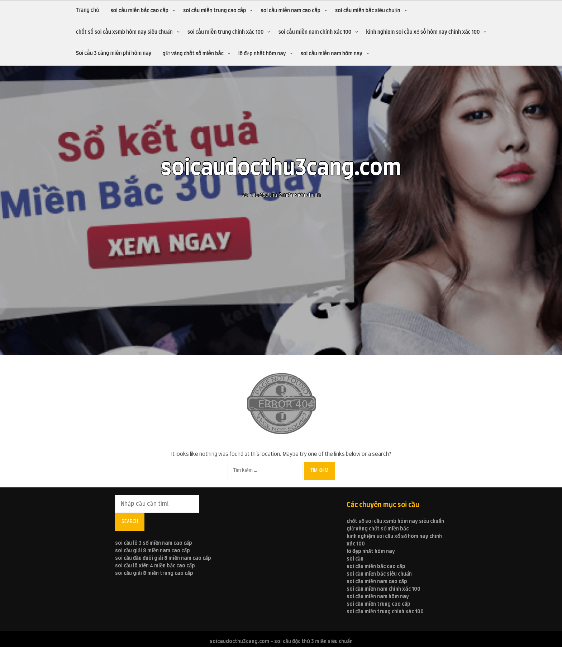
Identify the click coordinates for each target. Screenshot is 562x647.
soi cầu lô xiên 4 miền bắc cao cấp (155, 565)
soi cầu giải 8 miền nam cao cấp (152, 550)
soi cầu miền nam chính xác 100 (314, 32)
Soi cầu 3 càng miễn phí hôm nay (114, 53)
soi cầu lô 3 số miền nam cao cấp (153, 543)
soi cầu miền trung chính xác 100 (225, 32)
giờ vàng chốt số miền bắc (192, 53)
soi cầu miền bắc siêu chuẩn (367, 10)
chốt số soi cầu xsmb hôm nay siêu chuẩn (124, 32)
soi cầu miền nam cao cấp (290, 10)
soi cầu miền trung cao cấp (214, 10)
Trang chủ (87, 10)
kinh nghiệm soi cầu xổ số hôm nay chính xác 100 (423, 32)
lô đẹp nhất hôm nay (262, 53)
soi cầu (355, 559)
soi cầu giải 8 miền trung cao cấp (154, 573)
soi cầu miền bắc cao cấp (139, 10)
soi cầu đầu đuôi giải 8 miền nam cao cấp (163, 558)
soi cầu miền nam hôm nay (331, 53)
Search (130, 521)
